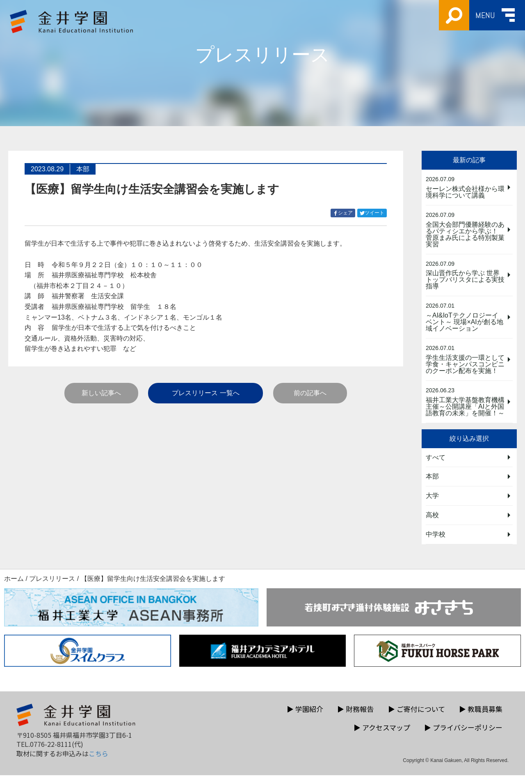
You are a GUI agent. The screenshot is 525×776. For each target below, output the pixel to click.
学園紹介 (305, 710)
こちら (98, 754)
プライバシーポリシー (463, 728)
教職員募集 (480, 710)
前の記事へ (310, 392)
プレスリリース (52, 579)
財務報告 (355, 710)
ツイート (373, 213)
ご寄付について (416, 710)
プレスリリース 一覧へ (205, 392)
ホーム (14, 579)
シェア (344, 213)
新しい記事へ (101, 392)
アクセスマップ (382, 728)
